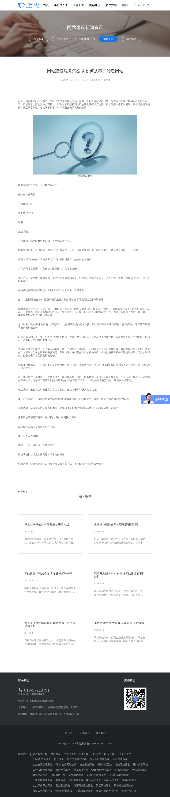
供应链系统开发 (84, 790)
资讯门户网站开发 (96, 775)
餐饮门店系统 (104, 764)
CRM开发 (109, 754)
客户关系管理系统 (77, 759)
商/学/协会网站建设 (65, 764)
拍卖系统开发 (111, 780)
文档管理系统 (120, 759)
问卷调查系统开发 (83, 785)
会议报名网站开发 (119, 775)
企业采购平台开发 (42, 785)
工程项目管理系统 (42, 769)
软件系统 (132, 39)
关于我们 (69, 733)
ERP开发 (96, 754)
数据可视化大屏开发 (107, 790)
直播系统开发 (129, 780)
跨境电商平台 (76, 780)
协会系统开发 (87, 764)
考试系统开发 (139, 769)
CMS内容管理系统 (101, 769)
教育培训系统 (40, 775)
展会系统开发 (62, 785)
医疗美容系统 (140, 764)
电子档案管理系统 (99, 759)
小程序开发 (62, 39)
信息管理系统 (62, 769)
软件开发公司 (128, 790)
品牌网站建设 (76, 775)
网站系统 (108, 39)
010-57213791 (143, 5)
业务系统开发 (80, 769)
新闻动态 (85, 733)
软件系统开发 (40, 754)
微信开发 (59, 759)
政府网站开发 (58, 775)
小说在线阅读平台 (42, 780)
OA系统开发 (124, 754)
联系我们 (101, 733)
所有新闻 (38, 39)
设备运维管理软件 (124, 785)
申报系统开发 (93, 780)
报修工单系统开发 (42, 790)
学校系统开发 (121, 769)
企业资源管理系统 (42, 764)
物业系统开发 (122, 764)
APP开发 (85, 39)
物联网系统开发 (64, 790)
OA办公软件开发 (42, 759)
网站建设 (55, 754)
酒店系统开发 (103, 785)
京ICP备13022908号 (68, 743)
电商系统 (60, 780)
